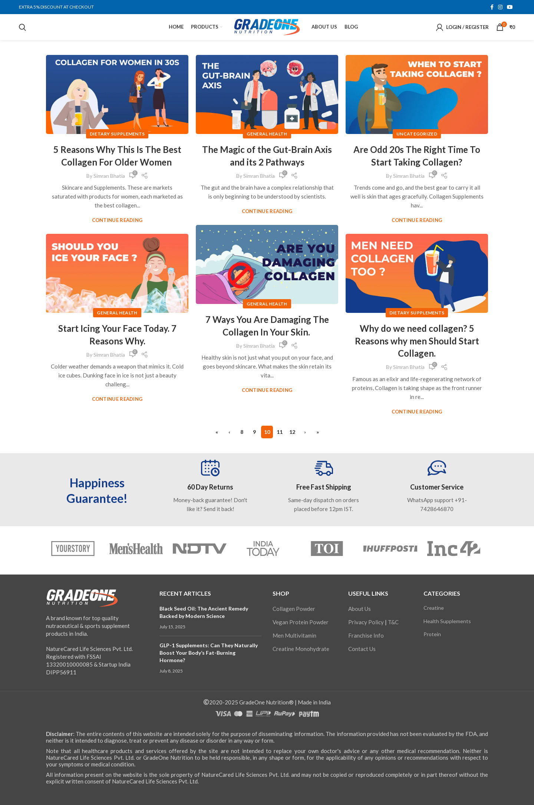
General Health (267, 134)
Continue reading (117, 220)
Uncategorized (416, 134)
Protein (432, 634)
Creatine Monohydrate (301, 648)
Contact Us (362, 648)
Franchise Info (366, 635)
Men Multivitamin (294, 635)
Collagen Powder (294, 608)
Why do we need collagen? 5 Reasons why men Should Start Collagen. (417, 341)
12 (292, 432)
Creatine (433, 608)
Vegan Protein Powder (301, 622)
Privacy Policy (366, 622)
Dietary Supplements (117, 134)
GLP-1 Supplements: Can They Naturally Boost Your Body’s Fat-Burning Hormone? (208, 652)
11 (280, 432)
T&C (393, 622)
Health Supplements (447, 621)
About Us (359, 608)
